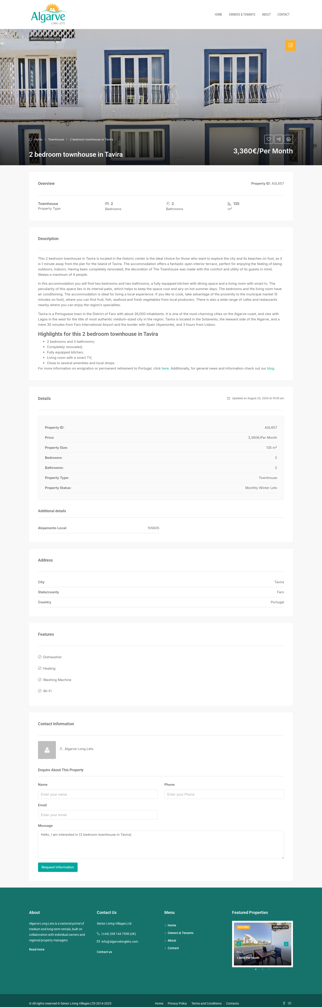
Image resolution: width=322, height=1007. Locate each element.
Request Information (58, 861)
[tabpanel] (262, 938)
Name (42, 778)
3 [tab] (271, 965)
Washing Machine (57, 676)
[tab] (290, 45)
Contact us (104, 945)
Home (218, 14)
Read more (36, 943)
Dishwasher (52, 656)
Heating (49, 666)
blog (270, 368)
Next (286, 938)
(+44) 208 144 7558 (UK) (119, 927)
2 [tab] (265, 965)
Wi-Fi (47, 686)
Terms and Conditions (206, 997)
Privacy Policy (177, 997)
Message (45, 819)
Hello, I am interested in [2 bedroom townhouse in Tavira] (161, 839)
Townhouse (56, 139)
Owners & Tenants (242, 14)
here (165, 368)
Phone (169, 778)
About (266, 14)
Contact (284, 14)
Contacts (232, 997)
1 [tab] (258, 965)
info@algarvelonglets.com (120, 935)
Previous (239, 938)
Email (42, 799)
